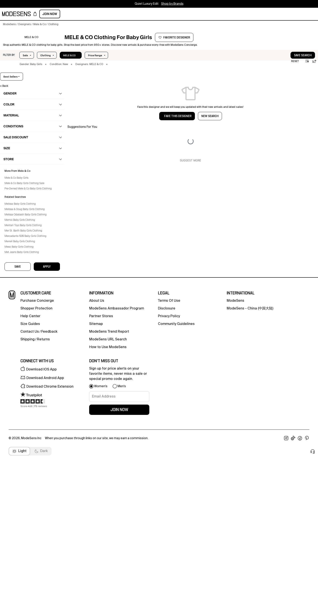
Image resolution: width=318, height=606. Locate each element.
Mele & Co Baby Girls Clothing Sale (27, 365)
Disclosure (166, 469)
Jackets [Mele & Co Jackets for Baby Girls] (16, 143)
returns (43, 500)
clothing (14, 117)
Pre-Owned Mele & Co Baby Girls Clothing (31, 371)
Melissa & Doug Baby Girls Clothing (28, 391)
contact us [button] (29, 492)
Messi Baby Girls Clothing (22, 429)
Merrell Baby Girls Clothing (23, 424)
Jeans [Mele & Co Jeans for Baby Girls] (15, 151)
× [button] (46, 72)
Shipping (27, 500)
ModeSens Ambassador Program (116, 469)
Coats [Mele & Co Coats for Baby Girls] (15, 126)
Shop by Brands (172, 3)
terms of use (169, 461)
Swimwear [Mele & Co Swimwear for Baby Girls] (18, 218)
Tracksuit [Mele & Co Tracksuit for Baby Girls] (17, 235)
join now (119, 570)
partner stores (101, 477)
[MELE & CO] (31, 43)
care (12, 268)
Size (69, 63)
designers (109, 14)
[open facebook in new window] (300, 599)
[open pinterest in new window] (306, 599)
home (91, 14)
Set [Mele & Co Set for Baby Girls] (13, 184)
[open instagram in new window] (286, 599)
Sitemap (96, 485)
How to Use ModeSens (108, 508)
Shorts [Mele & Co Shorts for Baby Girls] (15, 193)
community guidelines (176, 485)
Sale (25, 63)
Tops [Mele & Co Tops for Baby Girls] (14, 226)
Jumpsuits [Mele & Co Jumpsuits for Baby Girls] (18, 159)
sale (147, 14)
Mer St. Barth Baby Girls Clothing (26, 413)
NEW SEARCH (210, 123)
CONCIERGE (164, 14)
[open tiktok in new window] (293, 599)
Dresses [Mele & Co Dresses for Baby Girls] (17, 134)
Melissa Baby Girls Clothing (23, 386)
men (53, 14)
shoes (13, 243)
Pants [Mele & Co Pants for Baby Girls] (15, 176)
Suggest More (190, 168)
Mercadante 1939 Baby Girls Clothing (28, 418)
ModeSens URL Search (108, 500)
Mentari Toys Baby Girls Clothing (26, 408)
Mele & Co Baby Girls (19, 360)
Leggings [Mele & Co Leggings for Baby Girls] (17, 168)
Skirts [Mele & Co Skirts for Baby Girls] (15, 201)
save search (289, 62)
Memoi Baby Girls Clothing (23, 402)
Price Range (47, 63)
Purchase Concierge (37, 461)
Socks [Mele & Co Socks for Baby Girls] (15, 210)
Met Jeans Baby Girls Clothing (25, 434)
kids (79, 14)
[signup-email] (119, 557)
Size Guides (30, 485)
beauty (66, 14)
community (130, 14)
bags (12, 251)
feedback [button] (49, 492)
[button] (9, 63)
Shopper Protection (36, 469)
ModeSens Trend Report (109, 492)
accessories (17, 260)
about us (96, 461)
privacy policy (169, 477)
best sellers (304, 84)
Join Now (305, 14)
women (40, 14)
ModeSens (235, 461)
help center (30, 477)
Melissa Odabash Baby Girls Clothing (29, 397)
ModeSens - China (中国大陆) (250, 469)
